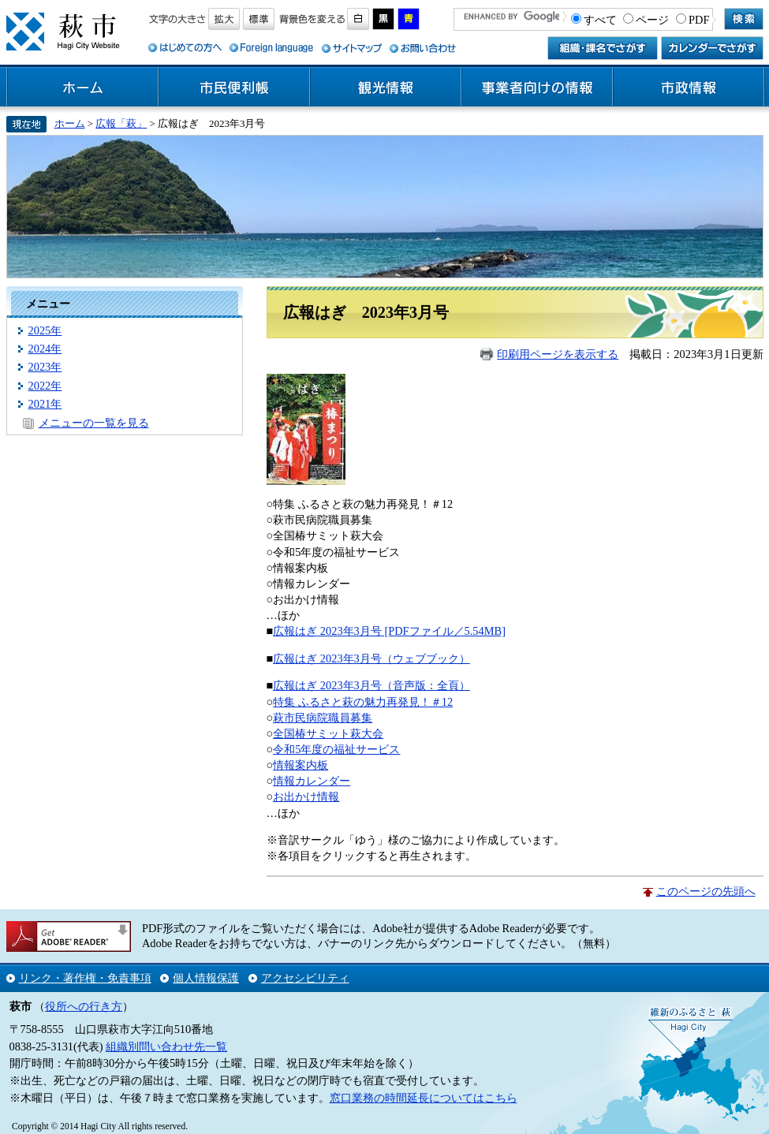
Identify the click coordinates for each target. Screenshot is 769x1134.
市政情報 (688, 87)
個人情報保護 (206, 978)
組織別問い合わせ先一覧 (166, 1046)
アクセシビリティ (305, 978)
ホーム (83, 87)
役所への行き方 (83, 1006)
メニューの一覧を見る (94, 422)
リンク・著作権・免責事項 (85, 978)
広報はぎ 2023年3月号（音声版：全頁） (371, 685)
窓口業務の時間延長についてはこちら (423, 1097)
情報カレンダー (311, 780)
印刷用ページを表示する (557, 354)
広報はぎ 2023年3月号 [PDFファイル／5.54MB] (389, 631)
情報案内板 (300, 765)
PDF (699, 19)
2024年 (45, 348)
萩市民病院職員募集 (322, 717)
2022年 (45, 385)
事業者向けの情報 (537, 87)
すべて (600, 19)
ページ (652, 19)
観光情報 (385, 87)
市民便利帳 (234, 87)
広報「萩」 (121, 123)
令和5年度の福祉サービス (336, 749)
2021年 (45, 403)
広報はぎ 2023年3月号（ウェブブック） (371, 658)
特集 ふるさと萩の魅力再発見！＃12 (363, 702)
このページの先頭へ (706, 891)
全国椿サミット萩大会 (328, 733)
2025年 (45, 330)
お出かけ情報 (306, 796)
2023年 (45, 366)
